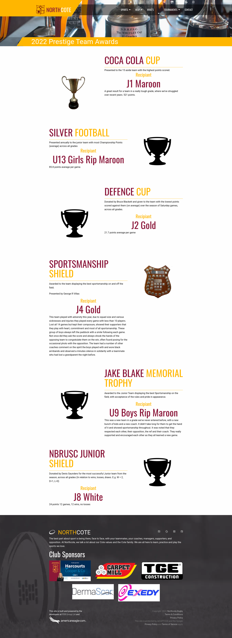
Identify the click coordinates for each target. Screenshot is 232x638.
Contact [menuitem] (189, 10)
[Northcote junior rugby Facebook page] (179, 2)
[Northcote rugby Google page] (186, 2)
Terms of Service (169, 624)
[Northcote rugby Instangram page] (193, 2)
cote (70, 532)
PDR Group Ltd (68, 614)
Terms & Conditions (174, 614)
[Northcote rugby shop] (172, 2)
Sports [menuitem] (124, 10)
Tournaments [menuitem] (170, 10)
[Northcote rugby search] (164, 2)
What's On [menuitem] (150, 13)
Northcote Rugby (175, 611)
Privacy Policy (176, 618)
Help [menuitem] (137, 10)
